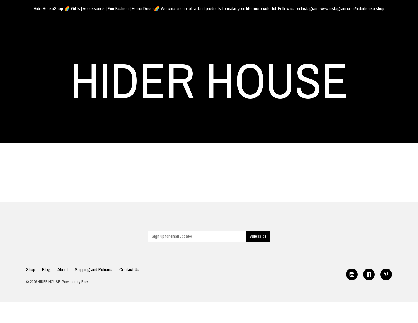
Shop (30, 269)
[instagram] (352, 274)
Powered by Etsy (75, 281)
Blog (46, 269)
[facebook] (369, 274)
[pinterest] (386, 274)
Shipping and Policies (93, 269)
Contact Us (129, 269)
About (62, 269)
